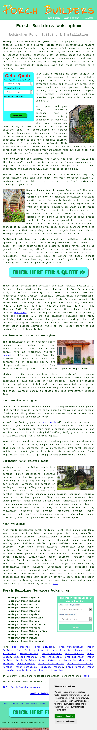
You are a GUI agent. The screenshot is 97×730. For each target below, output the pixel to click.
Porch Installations (51, 664)
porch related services (46, 517)
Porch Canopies (74, 660)
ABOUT (66, 18)
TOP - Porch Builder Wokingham (22, 687)
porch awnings (57, 494)
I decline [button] (69, 716)
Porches (7, 667)
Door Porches (21, 647)
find (13, 530)
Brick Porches (75, 667)
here (55, 583)
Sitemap (5, 704)
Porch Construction (70, 647)
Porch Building (25, 650)
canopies (8, 355)
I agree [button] (59, 716)
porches (7, 322)
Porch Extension (74, 657)
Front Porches (26, 664)
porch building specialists (36, 467)
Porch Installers (50, 657)
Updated (34, 704)
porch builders (32, 567)
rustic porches (41, 507)
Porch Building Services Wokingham (36, 591)
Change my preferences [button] (66, 721)
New (27, 704)
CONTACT (75, 18)
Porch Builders (44, 647)
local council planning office (70, 227)
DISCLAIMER (87, 18)
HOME (50, 18)
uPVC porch (49, 422)
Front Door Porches (72, 650)
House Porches (29, 653)
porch (56, 312)
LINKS (57, 18)
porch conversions (28, 474)
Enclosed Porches (25, 657)
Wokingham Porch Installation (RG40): (27, 41)
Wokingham (20, 312)
